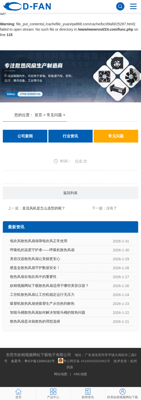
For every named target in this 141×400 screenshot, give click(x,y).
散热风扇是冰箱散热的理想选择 (35, 321)
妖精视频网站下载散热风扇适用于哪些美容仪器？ (49, 286)
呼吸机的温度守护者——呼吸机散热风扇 (42, 250)
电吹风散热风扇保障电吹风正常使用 (38, 241)
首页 (38, 115)
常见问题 (54, 115)
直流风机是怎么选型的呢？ (43, 208)
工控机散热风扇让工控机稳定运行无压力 (42, 294)
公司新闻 (25, 136)
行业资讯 (70, 136)
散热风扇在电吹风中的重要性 (33, 277)
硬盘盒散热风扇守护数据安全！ (35, 268)
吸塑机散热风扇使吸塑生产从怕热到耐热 (42, 303)
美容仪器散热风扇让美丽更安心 (35, 259)
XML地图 (80, 374)
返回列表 (70, 193)
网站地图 (60, 374)
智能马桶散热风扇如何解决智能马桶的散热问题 (47, 312)
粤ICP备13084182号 (39, 361)
